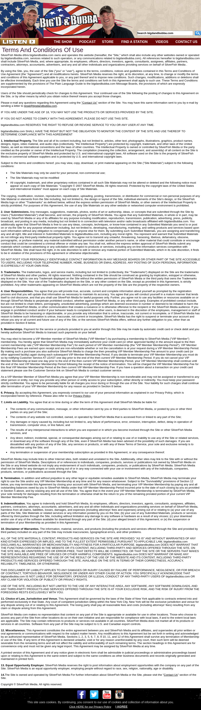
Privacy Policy (82, 395)
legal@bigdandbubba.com (40, 105)
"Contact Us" (89, 102)
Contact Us (171, 674)
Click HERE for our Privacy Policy (90, 706)
